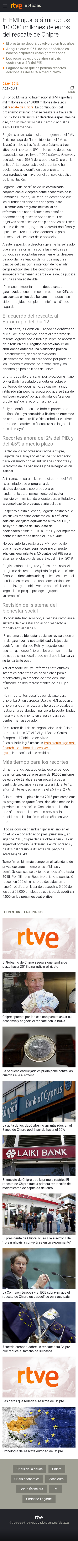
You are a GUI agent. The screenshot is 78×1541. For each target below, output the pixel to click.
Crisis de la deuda (29, 1469)
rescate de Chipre (20, 107)
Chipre (57, 1469)
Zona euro (56, 1479)
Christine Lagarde (39, 1499)
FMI (55, 1489)
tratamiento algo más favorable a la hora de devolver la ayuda (39, 748)
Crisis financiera (31, 1489)
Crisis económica (27, 1479)
